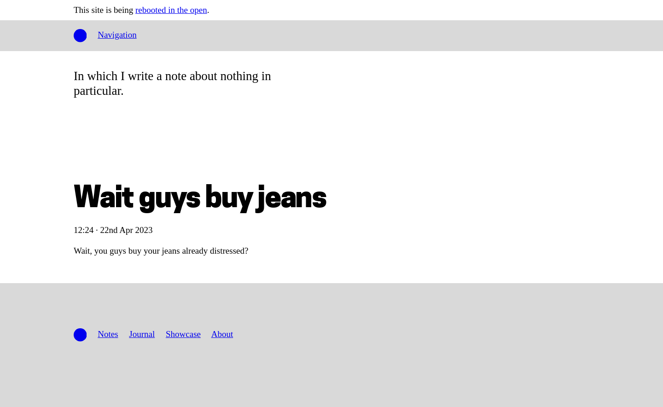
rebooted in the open (171, 10)
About (222, 334)
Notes (108, 334)
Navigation (117, 35)
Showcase (183, 334)
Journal (142, 334)
